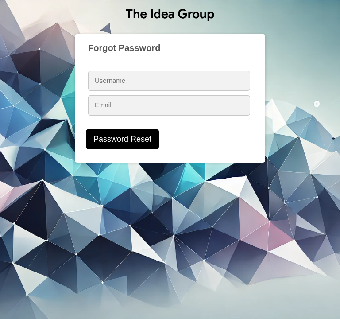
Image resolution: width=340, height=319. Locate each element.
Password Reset (122, 139)
